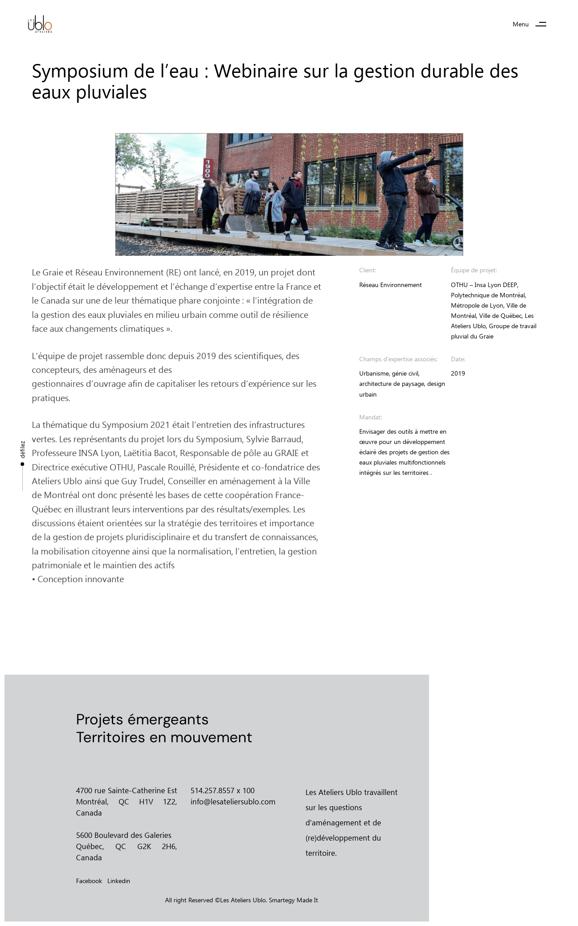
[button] (533, 24)
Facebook (89, 880)
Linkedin (118, 880)
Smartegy (282, 900)
